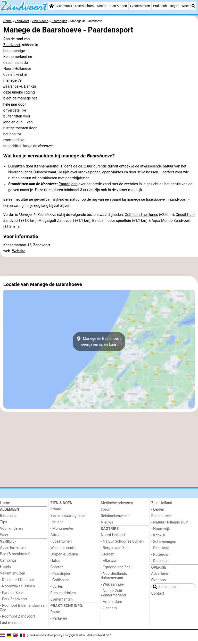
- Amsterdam (111, 602)
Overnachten (84, 6)
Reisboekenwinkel (115, 516)
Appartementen (13, 547)
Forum (106, 509)
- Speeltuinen (61, 541)
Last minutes (10, 623)
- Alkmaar (109, 561)
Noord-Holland (113, 535)
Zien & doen (118, 6)
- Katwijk (158, 535)
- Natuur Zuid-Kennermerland (113, 593)
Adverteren (160, 573)
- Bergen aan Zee (114, 548)
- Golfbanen (60, 580)
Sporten (57, 567)
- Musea (57, 522)
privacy (58, 635)
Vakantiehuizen (12, 573)
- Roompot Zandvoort (17, 616)
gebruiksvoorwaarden (39, 635)
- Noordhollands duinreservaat (114, 575)
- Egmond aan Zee (115, 567)
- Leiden (157, 509)
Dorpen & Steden (64, 554)
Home (5, 503)
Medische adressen (117, 503)
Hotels (5, 567)
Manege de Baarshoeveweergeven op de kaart (99, 341)
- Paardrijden (61, 573)
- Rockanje (159, 561)
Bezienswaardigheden (69, 515)
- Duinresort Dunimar (17, 580)
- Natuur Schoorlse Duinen (122, 541)
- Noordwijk (160, 529)
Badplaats (8, 515)
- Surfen (57, 586)
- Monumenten (63, 528)
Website (19, 251)
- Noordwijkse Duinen (17, 586)
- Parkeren (59, 618)
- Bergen (107, 554)
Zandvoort (64, 6)
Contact (157, 593)
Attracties (59, 535)
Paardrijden (68, 184)
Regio (174, 6)
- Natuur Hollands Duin (169, 522)
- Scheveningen (163, 541)
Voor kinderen (11, 528)
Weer (185, 6)
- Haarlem (109, 608)
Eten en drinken (63, 593)
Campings (8, 560)
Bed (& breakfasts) (15, 554)
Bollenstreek (161, 516)
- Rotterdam (161, 554)
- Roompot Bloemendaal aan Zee (23, 607)
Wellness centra (64, 548)
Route (55, 612)
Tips (3, 522)
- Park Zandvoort (13, 599)
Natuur (56, 561)
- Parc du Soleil (12, 593)
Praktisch (160, 6)
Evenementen (140, 6)
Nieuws (107, 522)
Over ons (158, 580)
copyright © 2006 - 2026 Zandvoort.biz (87, 635)
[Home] (51, 6)
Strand (101, 6)
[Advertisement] (99, 266)
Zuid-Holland (161, 503)
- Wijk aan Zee (112, 584)
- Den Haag (160, 548)
